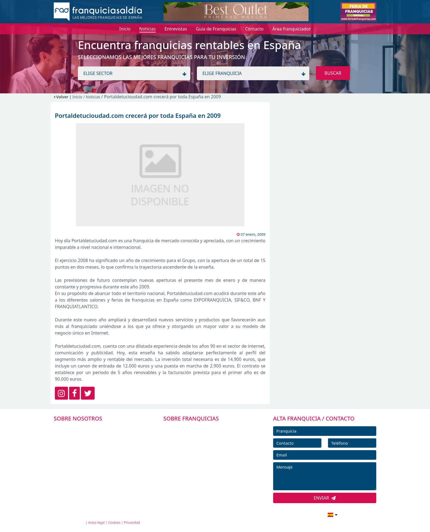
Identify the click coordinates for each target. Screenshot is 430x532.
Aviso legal (96, 522)
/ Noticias (92, 96)
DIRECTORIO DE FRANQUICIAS (201, 441)
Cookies (114, 522)
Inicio (77, 96)
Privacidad (132, 522)
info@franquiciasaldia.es (285, 514)
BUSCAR (332, 73)
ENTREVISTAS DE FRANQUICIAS (202, 478)
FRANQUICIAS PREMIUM (195, 428)
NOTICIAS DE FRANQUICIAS (198, 466)
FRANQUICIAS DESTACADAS (198, 453)
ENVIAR (325, 498)
